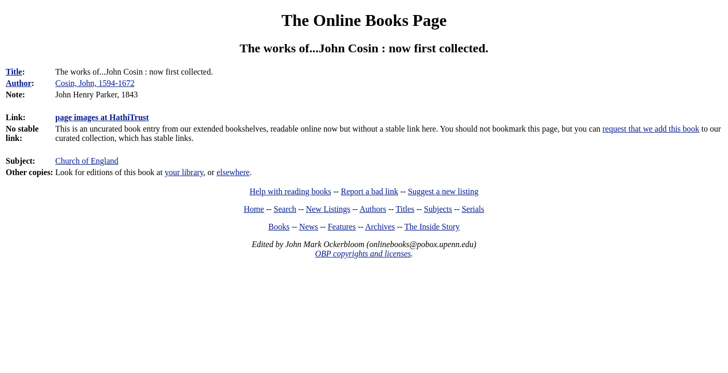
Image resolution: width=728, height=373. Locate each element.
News (308, 226)
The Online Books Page (363, 20)
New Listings (328, 209)
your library (184, 172)
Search (285, 209)
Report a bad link (369, 191)
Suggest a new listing (443, 191)
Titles (405, 209)
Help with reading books (290, 191)
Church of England (87, 160)
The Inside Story (432, 226)
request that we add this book (650, 128)
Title (14, 71)
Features (342, 226)
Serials (473, 209)
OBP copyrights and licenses (363, 253)
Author (19, 83)
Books (278, 226)
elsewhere (233, 172)
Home (254, 209)
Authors (372, 209)
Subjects (438, 209)
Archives (380, 226)
